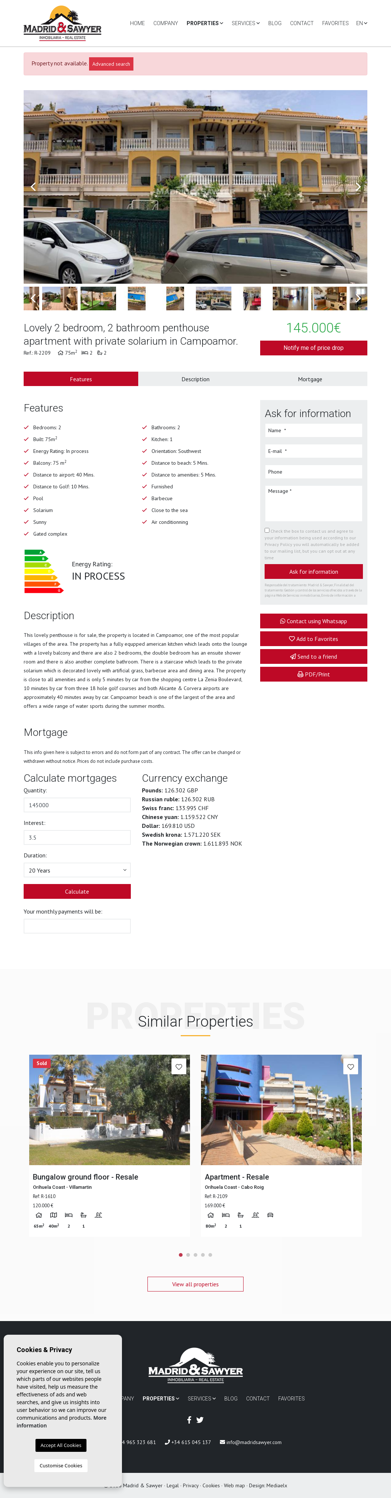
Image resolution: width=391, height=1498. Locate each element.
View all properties (195, 1284)
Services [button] (246, 23)
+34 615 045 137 (188, 1442)
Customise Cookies (61, 1465)
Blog (275, 23)
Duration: (35, 855)
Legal (173, 1485)
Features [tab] (81, 379)
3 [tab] (195, 1255)
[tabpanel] (109, 1146)
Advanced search (111, 64)
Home (137, 23)
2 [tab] (188, 1255)
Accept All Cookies (61, 1445)
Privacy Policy (279, 544)
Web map (234, 1485)
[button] (77, 870)
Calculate (77, 891)
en (361, 23)
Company (165, 23)
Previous (33, 187)
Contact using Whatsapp (313, 621)
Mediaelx (276, 1485)
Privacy (190, 1485)
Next (358, 187)
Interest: (34, 822)
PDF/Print (314, 674)
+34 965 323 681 (133, 1442)
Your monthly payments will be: (63, 911)
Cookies (211, 1485)
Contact (302, 23)
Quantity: (35, 790)
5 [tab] (210, 1255)
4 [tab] (203, 1255)
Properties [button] (205, 23)
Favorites (335, 23)
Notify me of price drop (313, 347)
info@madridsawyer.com (251, 1442)
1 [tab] (181, 1255)
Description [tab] (195, 379)
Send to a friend (313, 656)
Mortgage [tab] (310, 379)
